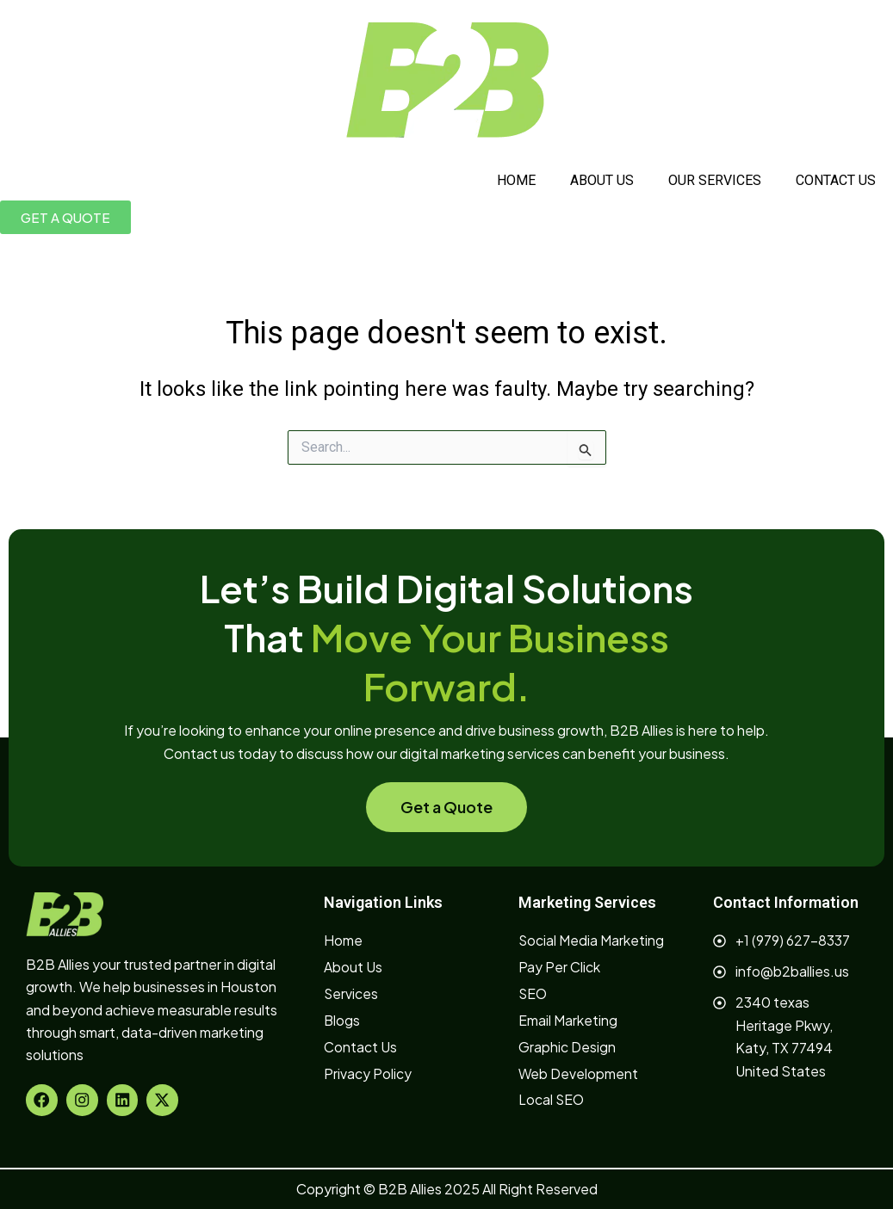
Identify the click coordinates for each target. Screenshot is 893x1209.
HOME (516, 180)
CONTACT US (836, 180)
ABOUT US (602, 180)
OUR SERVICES (714, 180)
